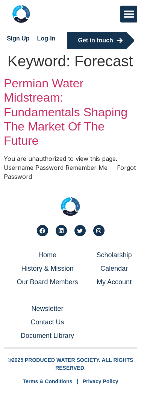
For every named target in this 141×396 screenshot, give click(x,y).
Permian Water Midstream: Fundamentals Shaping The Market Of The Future (65, 112)
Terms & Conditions (47, 381)
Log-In (46, 38)
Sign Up (18, 38)
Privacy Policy (100, 381)
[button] (128, 14)
